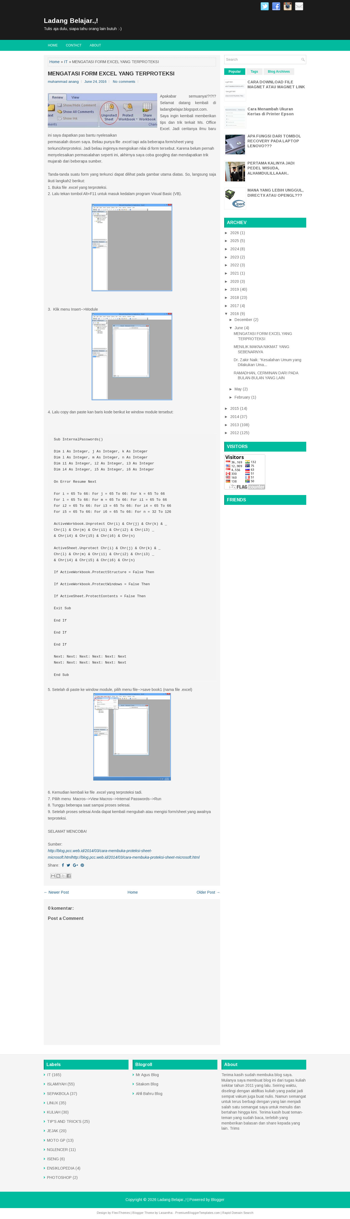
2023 (235, 257)
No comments (124, 81)
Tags (254, 71)
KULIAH (53, 1112)
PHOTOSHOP (59, 1177)
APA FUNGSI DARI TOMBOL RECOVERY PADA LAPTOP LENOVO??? (274, 141)
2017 (235, 306)
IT (66, 62)
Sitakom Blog (147, 1084)
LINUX (52, 1103)
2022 (235, 265)
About (95, 45)
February (243, 397)
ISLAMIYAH (56, 1084)
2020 (235, 281)
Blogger (217, 1199)
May (239, 389)
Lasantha (166, 1212)
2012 (235, 433)
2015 (235, 408)
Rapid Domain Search (237, 1212)
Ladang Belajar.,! (71, 20)
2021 (235, 273)
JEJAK (52, 1131)
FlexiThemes (121, 1212)
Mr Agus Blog (147, 1075)
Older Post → (208, 892)
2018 (235, 297)
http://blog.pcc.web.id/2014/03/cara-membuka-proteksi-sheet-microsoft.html (136, 857)
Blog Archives (279, 71)
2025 (235, 240)
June (239, 328)
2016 (235, 313)
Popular (235, 71)
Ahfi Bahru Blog (149, 1093)
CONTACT (73, 45)
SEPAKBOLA (58, 1093)
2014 (235, 416)
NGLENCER (57, 1149)
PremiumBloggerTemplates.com (197, 1212)
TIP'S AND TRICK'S (64, 1121)
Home (53, 45)
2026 (235, 233)
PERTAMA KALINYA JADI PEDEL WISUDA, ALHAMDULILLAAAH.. (270, 168)
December (244, 319)
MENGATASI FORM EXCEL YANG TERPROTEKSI (111, 73)
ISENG (53, 1159)
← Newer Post (56, 892)
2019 (235, 289)
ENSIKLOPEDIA (60, 1168)
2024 (235, 249)
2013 (235, 425)
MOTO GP (56, 1140)
